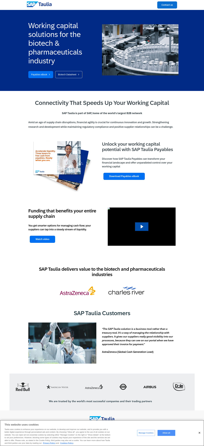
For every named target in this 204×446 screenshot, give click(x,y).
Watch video (42, 239)
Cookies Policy (66, 443)
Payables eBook (39, 74)
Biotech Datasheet (67, 74)
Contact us (167, 5)
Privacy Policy (49, 443)
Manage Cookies (146, 433)
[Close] (199, 433)
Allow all (166, 433)
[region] (102, 433)
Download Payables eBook (124, 176)
